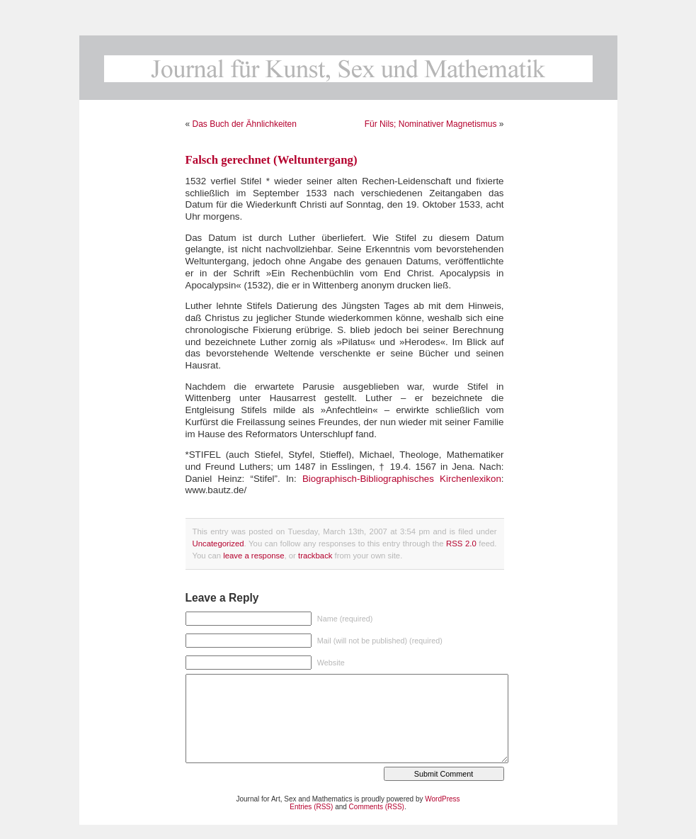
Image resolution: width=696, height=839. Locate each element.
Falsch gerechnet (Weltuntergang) (272, 160)
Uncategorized (218, 543)
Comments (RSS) (376, 807)
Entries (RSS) (311, 807)
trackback (315, 555)
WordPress (442, 799)
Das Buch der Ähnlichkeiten (245, 124)
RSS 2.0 (461, 543)
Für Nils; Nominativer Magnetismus (431, 124)
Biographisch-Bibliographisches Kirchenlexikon (401, 478)
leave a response (253, 555)
